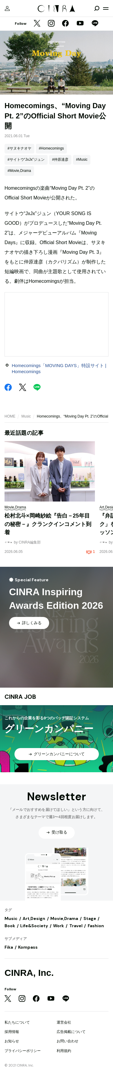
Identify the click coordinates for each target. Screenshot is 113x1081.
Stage (89, 918)
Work (58, 926)
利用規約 (64, 1051)
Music (26, 416)
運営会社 (64, 1022)
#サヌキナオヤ (19, 148)
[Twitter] (37, 24)
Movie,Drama (64, 918)
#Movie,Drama (19, 171)
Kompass (28, 947)
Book (10, 926)
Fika (9, 947)
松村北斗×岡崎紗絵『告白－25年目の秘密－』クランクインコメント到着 (48, 524)
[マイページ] (7, 8)
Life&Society (34, 926)
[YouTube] (80, 23)
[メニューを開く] (105, 8)
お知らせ (12, 1041)
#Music (81, 159)
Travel (76, 926)
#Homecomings (51, 148)
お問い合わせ (67, 1041)
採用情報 (12, 1032)
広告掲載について (71, 1032)
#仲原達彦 (60, 159)
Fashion (96, 926)
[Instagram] (51, 24)
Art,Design (34, 918)
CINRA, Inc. (29, 973)
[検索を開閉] (96, 8)
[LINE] (95, 24)
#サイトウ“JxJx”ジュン (26, 159)
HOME (10, 416)
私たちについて (17, 1022)
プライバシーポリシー (23, 1051)
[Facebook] (65, 24)
